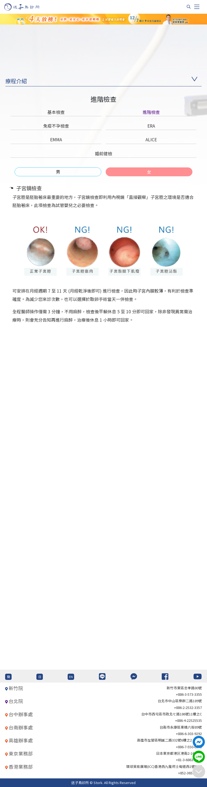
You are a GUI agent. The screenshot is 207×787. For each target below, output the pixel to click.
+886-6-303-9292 (189, 733)
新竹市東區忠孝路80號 (184, 687)
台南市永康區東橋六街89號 (181, 727)
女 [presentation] (149, 171)
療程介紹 (16, 81)
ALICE (151, 139)
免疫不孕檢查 (56, 125)
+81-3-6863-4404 (189, 759)
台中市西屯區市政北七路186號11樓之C (171, 713)
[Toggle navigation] (197, 7)
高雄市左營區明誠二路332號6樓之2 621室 (169, 740)
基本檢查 (56, 112)
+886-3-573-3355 (189, 694)
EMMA (56, 139)
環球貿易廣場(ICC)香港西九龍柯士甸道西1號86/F (164, 766)
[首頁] (27, 6)
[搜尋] (189, 6)
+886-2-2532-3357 (188, 707)
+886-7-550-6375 (189, 746)
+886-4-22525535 (188, 720)
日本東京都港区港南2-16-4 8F (179, 753)
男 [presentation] (58, 171)
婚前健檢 (103, 153)
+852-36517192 (190, 772)
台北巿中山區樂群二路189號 (180, 700)
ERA (151, 125)
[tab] (58, 171)
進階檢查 (151, 112)
